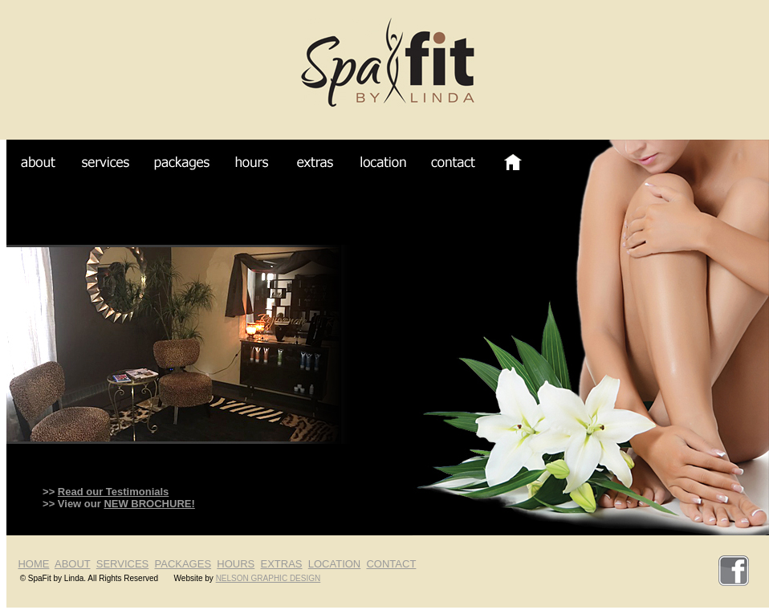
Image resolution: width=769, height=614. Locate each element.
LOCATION (334, 564)
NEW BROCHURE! (149, 504)
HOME (33, 564)
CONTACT (391, 564)
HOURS (235, 564)
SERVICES (122, 564)
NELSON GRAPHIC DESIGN (268, 578)
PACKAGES (183, 564)
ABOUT (73, 564)
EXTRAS (282, 564)
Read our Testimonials (113, 492)
